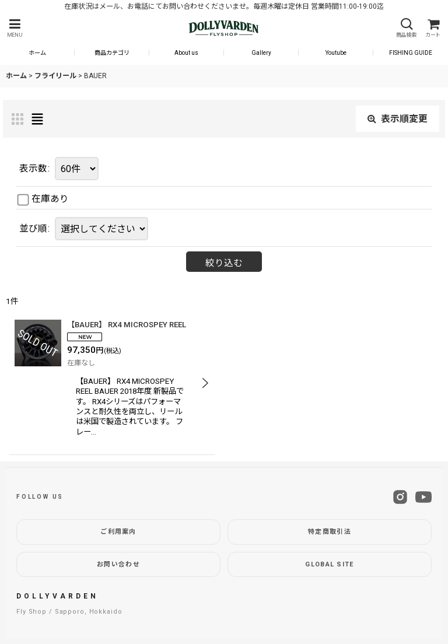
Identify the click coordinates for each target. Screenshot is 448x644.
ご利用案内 (118, 532)
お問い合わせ (118, 564)
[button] (14, 28)
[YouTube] (423, 497)
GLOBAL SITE (329, 564)
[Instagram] (400, 497)
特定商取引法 (329, 532)
